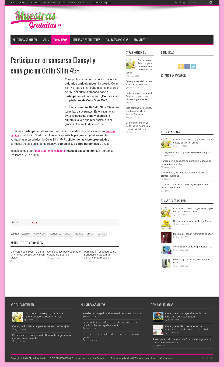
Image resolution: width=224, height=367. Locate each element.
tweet (15, 222)
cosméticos (55, 234)
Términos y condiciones (146, 358)
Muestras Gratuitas (25, 40)
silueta (90, 234)
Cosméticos (34, 2)
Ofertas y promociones (86, 40)
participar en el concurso (50, 150)
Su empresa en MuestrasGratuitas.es (90, 358)
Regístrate (140, 40)
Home (13, 2)
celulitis (26, 234)
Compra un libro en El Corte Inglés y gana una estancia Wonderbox (138, 125)
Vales (46, 40)
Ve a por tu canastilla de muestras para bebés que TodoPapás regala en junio (110, 324)
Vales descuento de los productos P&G (193, 246)
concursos (40, 234)
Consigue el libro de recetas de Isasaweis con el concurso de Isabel (186, 328)
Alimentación (50, 2)
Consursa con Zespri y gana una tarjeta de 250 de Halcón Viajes (27, 254)
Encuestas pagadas (117, 40)
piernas (79, 234)
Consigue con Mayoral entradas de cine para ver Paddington (185, 315)
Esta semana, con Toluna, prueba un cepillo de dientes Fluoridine (139, 111)
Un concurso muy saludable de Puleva (192, 221)
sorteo (101, 234)
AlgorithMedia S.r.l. (38, 358)
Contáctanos (166, 358)
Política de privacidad (122, 358)
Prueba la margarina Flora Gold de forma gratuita (112, 313)
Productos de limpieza (101, 2)
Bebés (23, 2)
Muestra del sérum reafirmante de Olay (193, 234)
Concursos (60, 40)
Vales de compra (67, 2)
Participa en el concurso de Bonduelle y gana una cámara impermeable (100, 254)
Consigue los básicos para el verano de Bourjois (64, 253)
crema (68, 234)
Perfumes (82, 2)
